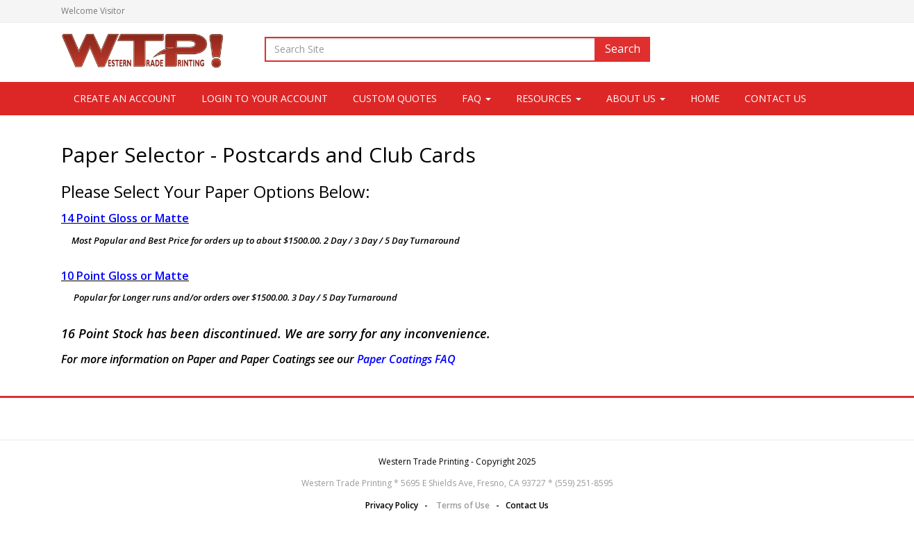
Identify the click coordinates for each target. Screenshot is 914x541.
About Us (635, 98)
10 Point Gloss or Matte (125, 275)
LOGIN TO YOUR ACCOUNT (264, 98)
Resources (548, 98)
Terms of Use (463, 505)
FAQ (476, 98)
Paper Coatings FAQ (406, 359)
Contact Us (775, 98)
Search (622, 48)
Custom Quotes (395, 98)
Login (842, 11)
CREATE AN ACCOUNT (125, 98)
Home (705, 98)
